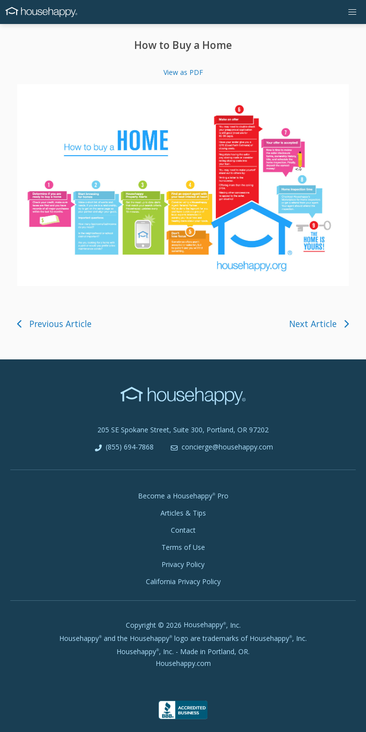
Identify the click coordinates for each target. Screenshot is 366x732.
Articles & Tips (183, 513)
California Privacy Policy (183, 581)
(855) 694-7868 (123, 447)
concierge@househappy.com (221, 447)
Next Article (319, 324)
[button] (353, 12)
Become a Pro (183, 495)
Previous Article (54, 324)
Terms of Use (183, 547)
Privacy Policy (183, 564)
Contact (183, 530)
